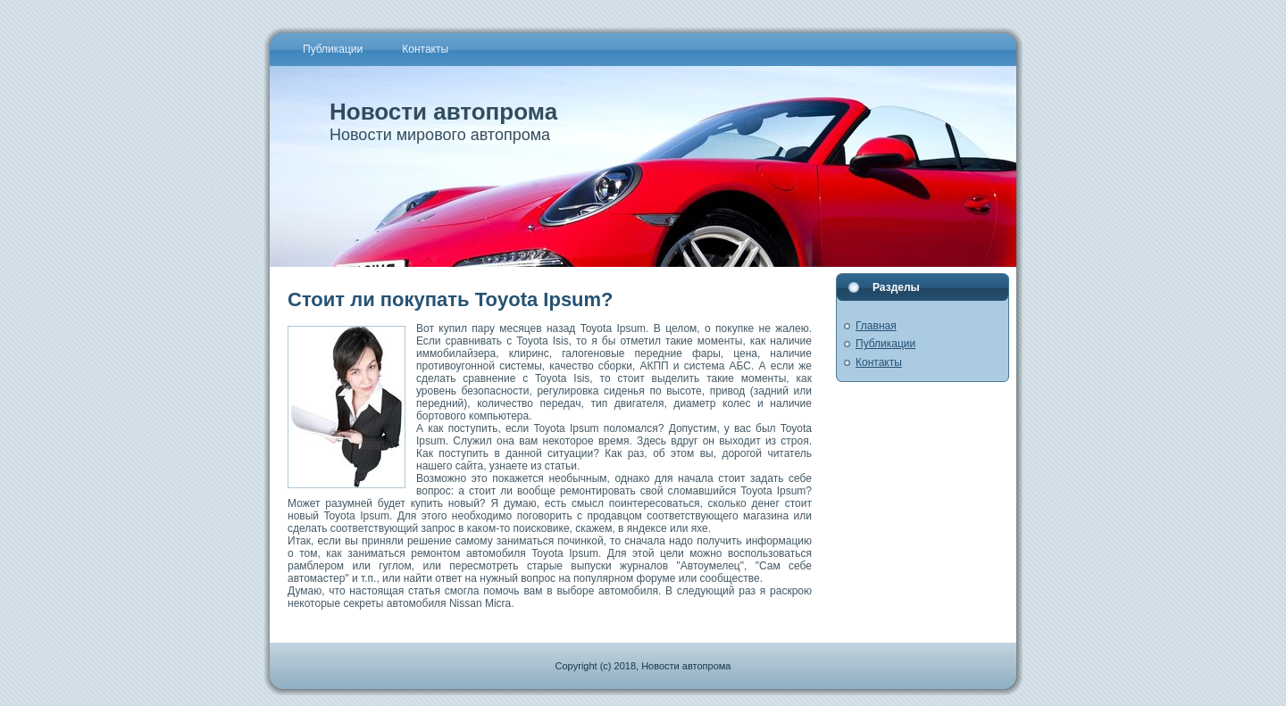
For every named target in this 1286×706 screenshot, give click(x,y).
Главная (876, 326)
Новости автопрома (443, 111)
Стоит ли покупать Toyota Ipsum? (451, 299)
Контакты (879, 362)
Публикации (885, 343)
